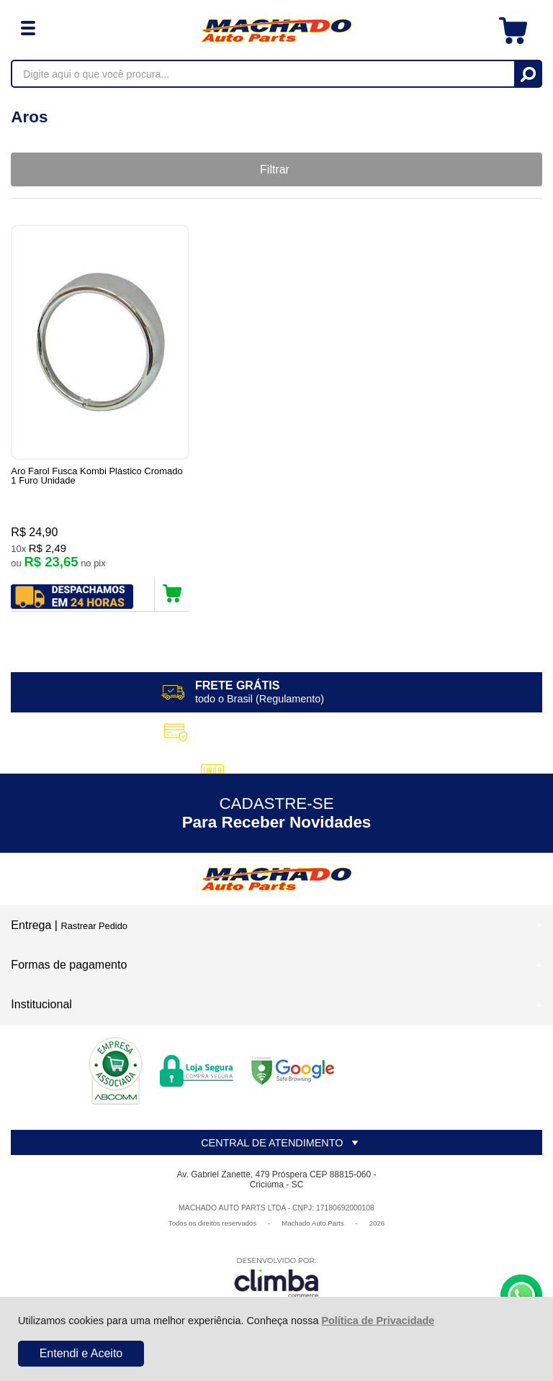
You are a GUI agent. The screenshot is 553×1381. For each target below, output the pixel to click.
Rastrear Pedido (93, 929)
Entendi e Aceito (81, 1353)
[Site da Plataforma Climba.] (276, 1280)
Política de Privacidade (377, 1320)
